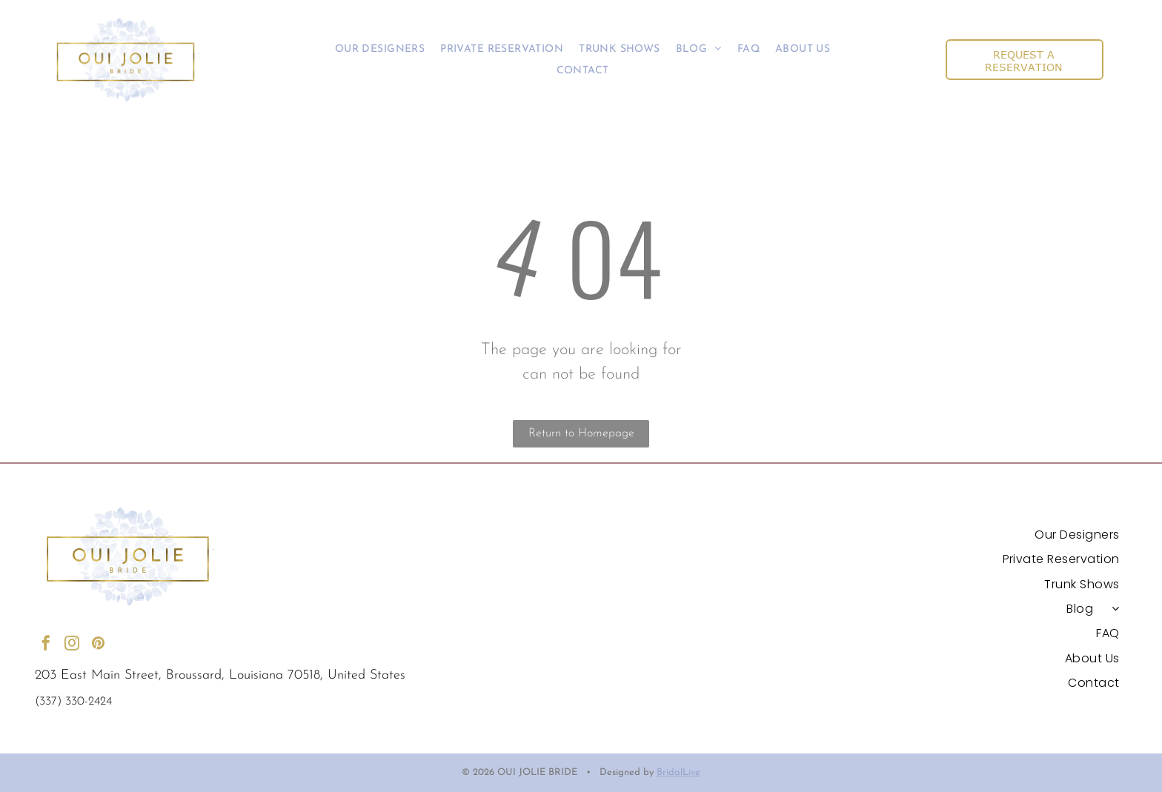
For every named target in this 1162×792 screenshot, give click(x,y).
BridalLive (678, 772)
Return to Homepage (581, 433)
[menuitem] (379, 49)
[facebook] (46, 645)
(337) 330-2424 (73, 702)
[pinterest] (98, 645)
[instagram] (72, 645)
